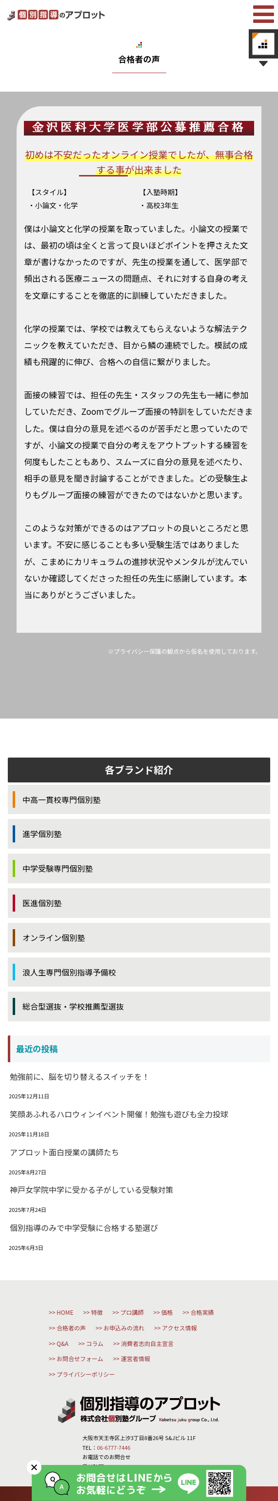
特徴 (96, 1312)
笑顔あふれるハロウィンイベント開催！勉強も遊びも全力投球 (119, 1114)
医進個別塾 (41, 903)
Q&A (62, 1343)
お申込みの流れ (123, 1328)
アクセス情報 (179, 1328)
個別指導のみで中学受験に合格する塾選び (84, 1227)
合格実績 (202, 1312)
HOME (65, 1312)
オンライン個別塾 (53, 937)
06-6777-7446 (114, 1447)
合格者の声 (71, 1328)
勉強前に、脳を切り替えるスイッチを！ (80, 1076)
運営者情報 (135, 1358)
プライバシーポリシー (86, 1374)
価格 (167, 1312)
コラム (94, 1343)
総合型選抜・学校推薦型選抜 (73, 1006)
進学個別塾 (41, 833)
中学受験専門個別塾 (57, 868)
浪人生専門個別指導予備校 (69, 972)
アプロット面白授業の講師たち (64, 1152)
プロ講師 (132, 1312)
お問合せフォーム (80, 1358)
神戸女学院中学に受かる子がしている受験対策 (92, 1189)
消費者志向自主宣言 (147, 1343)
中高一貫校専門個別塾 (61, 799)
